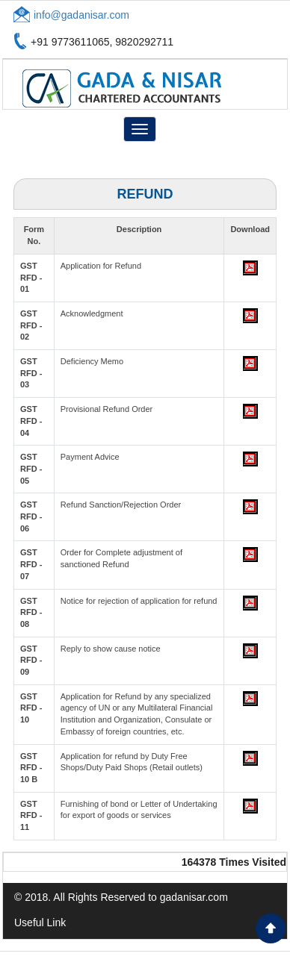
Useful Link (40, 922)
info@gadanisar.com (81, 15)
